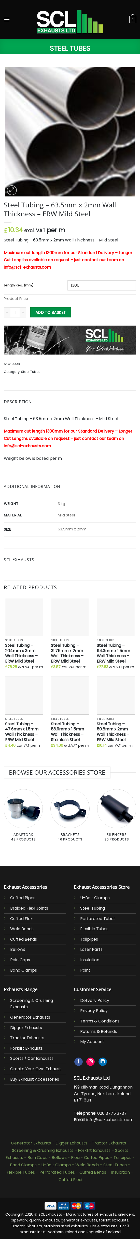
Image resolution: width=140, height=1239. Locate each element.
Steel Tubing (92, 908)
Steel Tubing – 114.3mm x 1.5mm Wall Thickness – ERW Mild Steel (113, 653)
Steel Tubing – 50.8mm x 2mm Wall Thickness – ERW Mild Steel (113, 732)
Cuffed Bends (23, 939)
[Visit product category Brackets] (69, 818)
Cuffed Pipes (22, 898)
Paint (85, 970)
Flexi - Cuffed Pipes (90, 1157)
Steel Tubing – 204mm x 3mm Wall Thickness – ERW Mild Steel (21, 653)
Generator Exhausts (30, 1017)
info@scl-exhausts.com (109, 1120)
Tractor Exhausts (27, 1038)
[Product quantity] (15, 312)
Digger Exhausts (26, 1028)
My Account (92, 1042)
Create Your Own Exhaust (35, 1069)
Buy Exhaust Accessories (34, 1079)
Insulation (89, 960)
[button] (7, 19)
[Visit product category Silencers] (116, 818)
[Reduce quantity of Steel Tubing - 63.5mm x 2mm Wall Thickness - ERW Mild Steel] (7, 312)
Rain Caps (20, 960)
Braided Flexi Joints (29, 908)
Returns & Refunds (98, 1031)
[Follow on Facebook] (78, 1062)
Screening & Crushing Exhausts (42, 1150)
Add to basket (50, 312)
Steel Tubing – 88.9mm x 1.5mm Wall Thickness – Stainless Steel (67, 732)
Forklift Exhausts (26, 1048)
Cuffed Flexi (21, 919)
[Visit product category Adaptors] (23, 818)
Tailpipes (89, 939)
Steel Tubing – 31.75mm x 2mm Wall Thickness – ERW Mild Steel (67, 653)
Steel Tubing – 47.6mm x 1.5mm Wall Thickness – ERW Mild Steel (21, 732)
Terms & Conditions (99, 1021)
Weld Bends (22, 929)
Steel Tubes (70, 48)
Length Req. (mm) (18, 285)
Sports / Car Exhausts (31, 1058)
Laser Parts (91, 949)
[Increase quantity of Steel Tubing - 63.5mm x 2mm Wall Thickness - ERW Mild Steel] (23, 312)
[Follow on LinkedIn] (103, 1062)
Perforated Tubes (98, 919)
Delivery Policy (94, 1000)
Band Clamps (23, 970)
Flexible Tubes (94, 929)
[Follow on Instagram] (90, 1062)
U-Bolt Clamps (95, 898)
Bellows (17, 949)
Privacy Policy (94, 1011)
